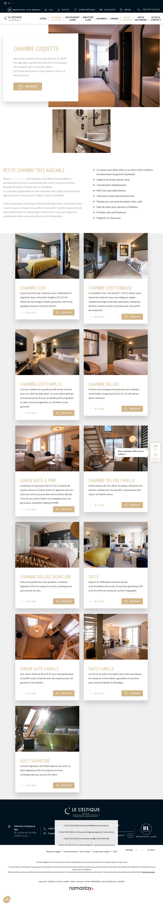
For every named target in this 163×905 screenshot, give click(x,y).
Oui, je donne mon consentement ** (109, 837)
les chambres (18, 180)
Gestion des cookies (76, 860)
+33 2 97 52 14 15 (149, 9)
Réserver (28, 87)
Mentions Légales (148, 880)
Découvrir (28, 314)
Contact (50, 834)
